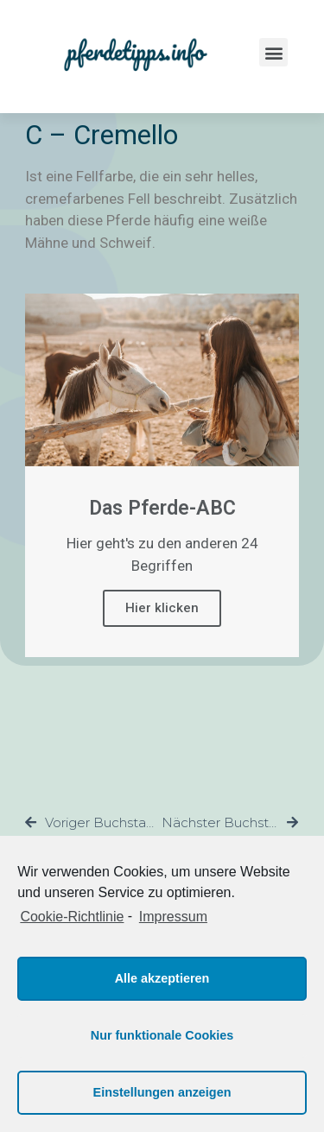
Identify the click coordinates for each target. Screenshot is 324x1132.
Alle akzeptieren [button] (162, 978)
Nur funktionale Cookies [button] (162, 1035)
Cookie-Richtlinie (72, 916)
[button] (273, 52)
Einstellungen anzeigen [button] (162, 1092)
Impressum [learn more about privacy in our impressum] (173, 916)
